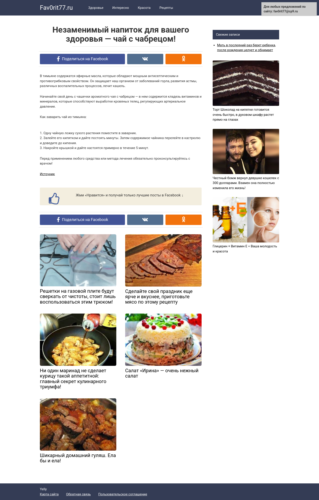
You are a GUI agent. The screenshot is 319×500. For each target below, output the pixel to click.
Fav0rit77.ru (56, 7)
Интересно (120, 8)
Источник (47, 174)
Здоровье (95, 8)
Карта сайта (49, 494)
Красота (144, 8)
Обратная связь (78, 494)
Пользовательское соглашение (122, 494)
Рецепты (166, 8)
